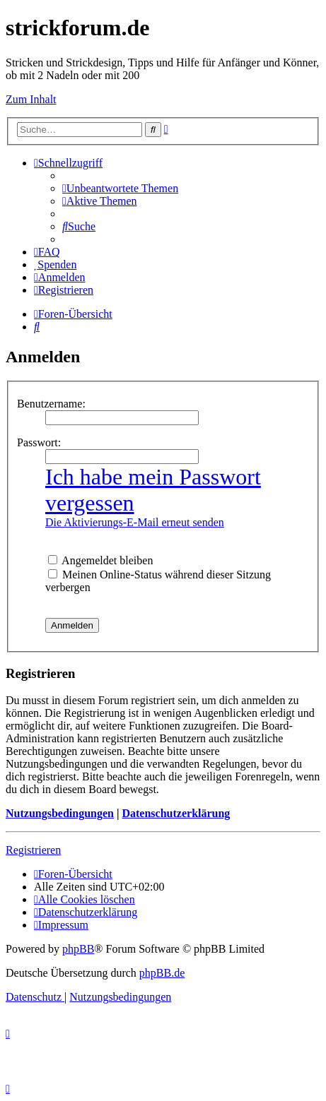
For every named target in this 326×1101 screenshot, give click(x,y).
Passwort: (39, 442)
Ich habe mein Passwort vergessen (153, 490)
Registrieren (33, 850)
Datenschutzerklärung (176, 813)
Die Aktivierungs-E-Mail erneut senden (134, 522)
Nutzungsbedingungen (60, 813)
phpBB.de (162, 973)
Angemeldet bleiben (100, 560)
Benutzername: (51, 404)
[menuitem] (120, 188)
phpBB (78, 949)
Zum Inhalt (31, 99)
